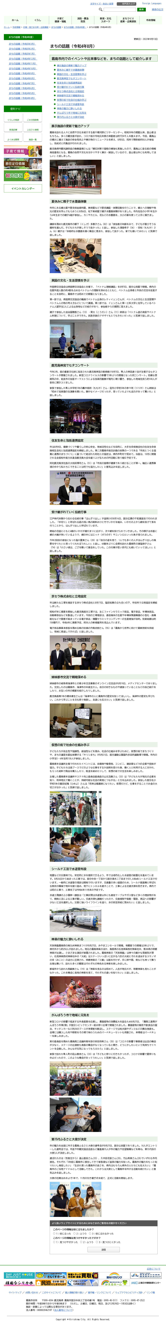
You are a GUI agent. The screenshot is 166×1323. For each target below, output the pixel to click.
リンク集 (150, 1293)
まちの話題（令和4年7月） (22, 83)
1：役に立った (63, 1234)
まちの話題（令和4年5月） (22, 93)
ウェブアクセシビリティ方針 (128, 1293)
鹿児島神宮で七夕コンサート (71, 78)
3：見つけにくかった (109, 1242)
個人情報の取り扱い (74, 1293)
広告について (154, 1269)
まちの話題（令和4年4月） (22, 98)
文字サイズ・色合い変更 (101, 4)
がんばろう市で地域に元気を (71, 113)
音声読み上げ (128, 4)
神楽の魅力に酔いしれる (69, 108)
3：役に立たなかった (103, 1234)
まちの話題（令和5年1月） (22, 54)
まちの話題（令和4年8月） (22, 78)
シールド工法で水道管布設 (70, 104)
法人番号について (63, 1310)
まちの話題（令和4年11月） (23, 64)
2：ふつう (82, 1234)
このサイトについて (51, 1293)
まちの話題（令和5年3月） (22, 44)
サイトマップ (15, 1293)
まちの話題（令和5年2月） (22, 49)
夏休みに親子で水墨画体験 (70, 70)
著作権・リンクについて (99, 1293)
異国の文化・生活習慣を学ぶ (71, 74)
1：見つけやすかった (67, 1242)
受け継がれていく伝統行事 (70, 87)
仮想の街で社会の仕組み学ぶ (71, 100)
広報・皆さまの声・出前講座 (35, 27)
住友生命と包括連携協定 (69, 83)
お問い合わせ (31, 1293)
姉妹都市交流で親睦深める (70, 95)
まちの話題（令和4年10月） (23, 69)
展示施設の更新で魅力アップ (71, 65)
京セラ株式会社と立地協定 (70, 91)
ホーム (7, 27)
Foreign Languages (151, 3)
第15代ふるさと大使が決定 (70, 117)
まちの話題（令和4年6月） (22, 88)
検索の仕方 (157, 9)
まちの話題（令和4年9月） (22, 73)
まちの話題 (56, 27)
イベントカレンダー (23, 188)
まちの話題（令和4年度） (75, 27)
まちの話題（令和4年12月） (23, 59)
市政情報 (16, 27)
